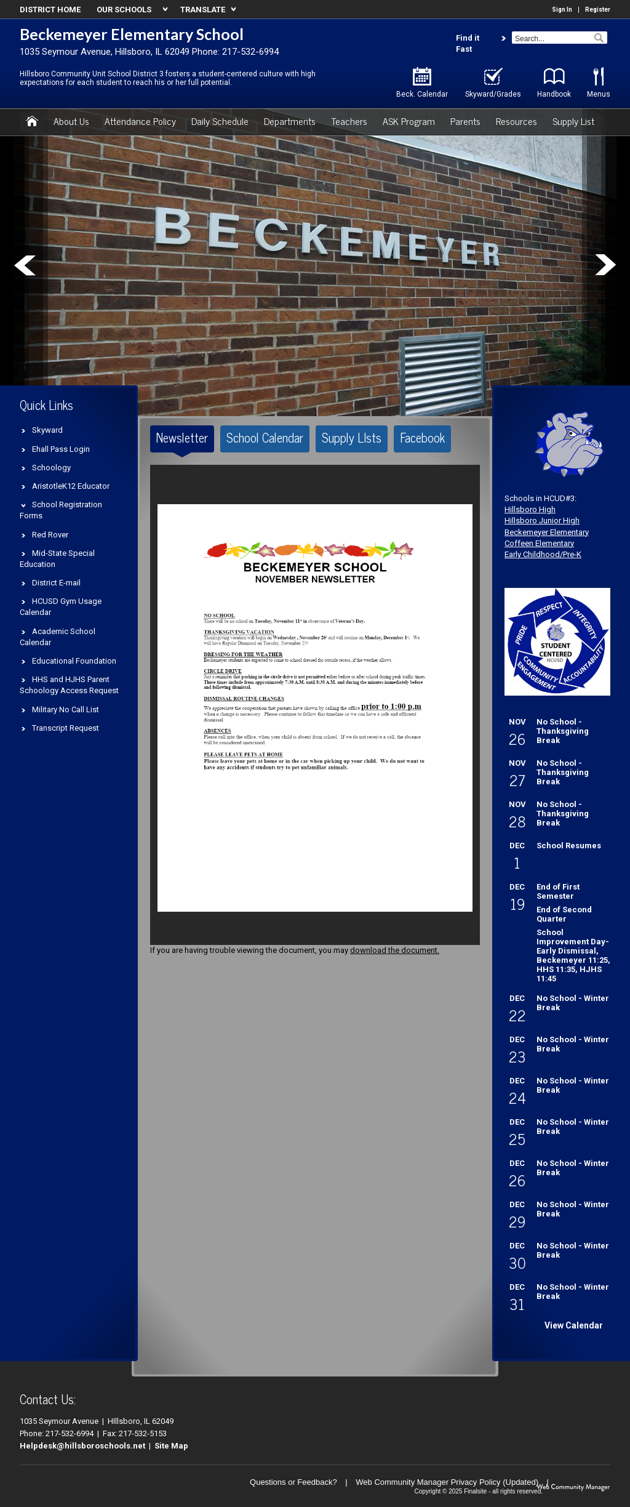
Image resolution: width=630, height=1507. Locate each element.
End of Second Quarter (564, 914)
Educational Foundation (74, 660)
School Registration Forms (61, 510)
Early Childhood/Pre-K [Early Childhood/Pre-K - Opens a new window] (542, 554)
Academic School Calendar (57, 637)
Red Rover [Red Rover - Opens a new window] (50, 534)
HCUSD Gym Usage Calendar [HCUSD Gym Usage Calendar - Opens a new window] (61, 607)
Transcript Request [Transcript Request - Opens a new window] (65, 728)
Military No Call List (65, 709)
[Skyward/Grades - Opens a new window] (493, 82)
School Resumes (568, 845)
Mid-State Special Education (57, 559)
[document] (315, 705)
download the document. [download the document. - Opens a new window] (394, 950)
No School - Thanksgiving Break (562, 731)
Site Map (171, 1445)
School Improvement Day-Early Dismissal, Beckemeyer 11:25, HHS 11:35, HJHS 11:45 (573, 955)
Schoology (51, 467)
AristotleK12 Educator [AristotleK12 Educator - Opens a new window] (71, 486)
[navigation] (130, 9)
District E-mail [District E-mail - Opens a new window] (56, 582)
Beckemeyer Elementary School (132, 34)
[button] (598, 34)
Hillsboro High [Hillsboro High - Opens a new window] (530, 509)
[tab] (182, 438)
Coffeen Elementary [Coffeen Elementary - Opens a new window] (539, 543)
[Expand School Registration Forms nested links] (26, 503)
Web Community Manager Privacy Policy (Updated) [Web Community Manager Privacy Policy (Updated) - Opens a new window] (447, 1482)
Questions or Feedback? (293, 1482)
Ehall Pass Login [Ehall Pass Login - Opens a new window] (61, 449)
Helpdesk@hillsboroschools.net (82, 1445)
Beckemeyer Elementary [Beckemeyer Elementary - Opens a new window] (546, 532)
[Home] (32, 122)
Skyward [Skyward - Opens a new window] (47, 430)
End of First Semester (558, 891)
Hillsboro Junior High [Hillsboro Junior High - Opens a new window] (542, 520)
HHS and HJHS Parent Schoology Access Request (69, 685)
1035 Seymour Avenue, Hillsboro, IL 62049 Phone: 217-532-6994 (149, 51)
